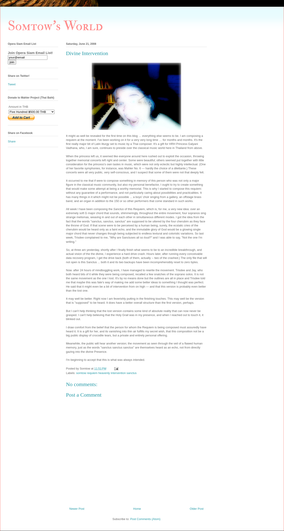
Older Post (196, 508)
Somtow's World (55, 26)
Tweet (12, 84)
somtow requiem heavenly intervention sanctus (106, 373)
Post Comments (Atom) (145, 519)
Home (137, 508)
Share (12, 141)
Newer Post (76, 508)
